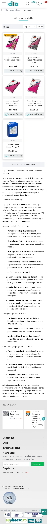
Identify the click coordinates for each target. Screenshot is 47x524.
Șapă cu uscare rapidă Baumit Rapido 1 (12, 59)
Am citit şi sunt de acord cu (16, 488)
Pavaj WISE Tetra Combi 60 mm (15, 414)
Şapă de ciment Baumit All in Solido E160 (34, 59)
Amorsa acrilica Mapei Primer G (12, 146)
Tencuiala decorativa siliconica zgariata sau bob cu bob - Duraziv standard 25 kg (37, 418)
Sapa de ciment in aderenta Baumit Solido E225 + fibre (34, 103)
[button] (43, 419)
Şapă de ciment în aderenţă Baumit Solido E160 (13, 103)
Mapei (13, 141)
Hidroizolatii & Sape (13, 10)
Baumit (13, 54)
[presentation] (20, 478)
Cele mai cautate (9, 405)
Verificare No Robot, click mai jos (14, 472)
